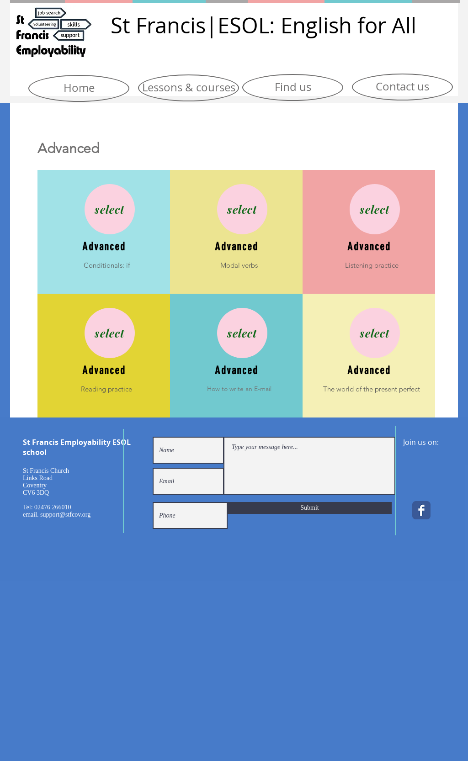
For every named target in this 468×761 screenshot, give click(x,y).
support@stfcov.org (65, 514)
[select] (110, 209)
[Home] (78, 88)
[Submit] (310, 508)
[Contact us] (402, 87)
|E (217, 25)
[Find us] (292, 87)
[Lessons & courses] (188, 87)
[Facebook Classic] (421, 510)
